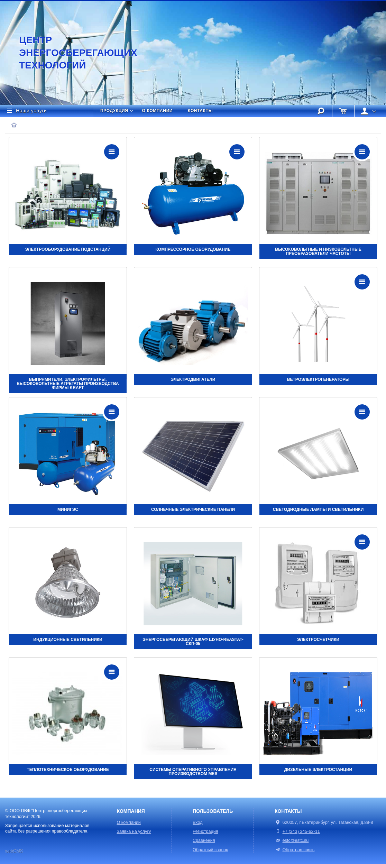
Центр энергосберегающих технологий (71, 53)
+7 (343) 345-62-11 (301, 831)
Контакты (200, 110)
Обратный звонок (210, 849)
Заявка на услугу (134, 831)
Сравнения (204, 840)
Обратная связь (294, 849)
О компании (157, 110)
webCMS (14, 850)
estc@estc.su (296, 840)
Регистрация (205, 831)
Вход (198, 822)
